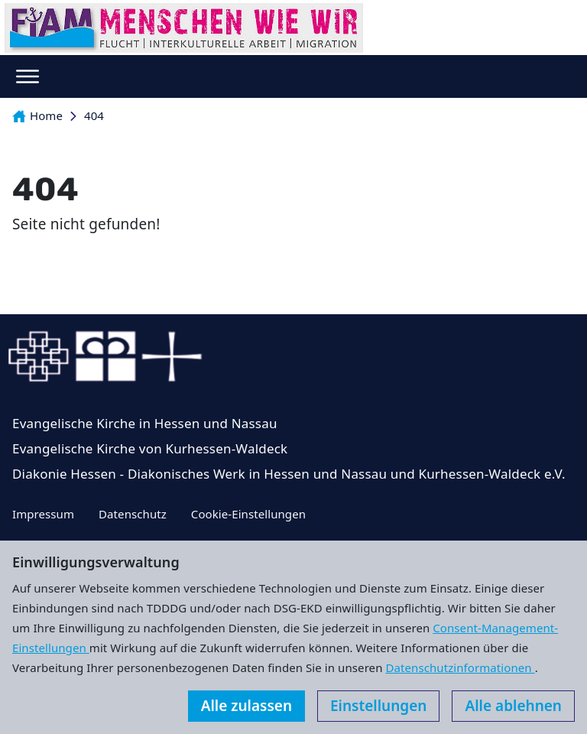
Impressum (43, 513)
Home (37, 115)
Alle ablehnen (513, 706)
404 (94, 115)
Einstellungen (378, 706)
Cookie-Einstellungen (248, 513)
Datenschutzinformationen (459, 667)
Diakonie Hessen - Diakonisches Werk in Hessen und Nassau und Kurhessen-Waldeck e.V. (289, 473)
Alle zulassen (246, 706)
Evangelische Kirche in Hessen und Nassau (144, 423)
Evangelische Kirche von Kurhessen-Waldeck (149, 448)
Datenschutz (133, 513)
